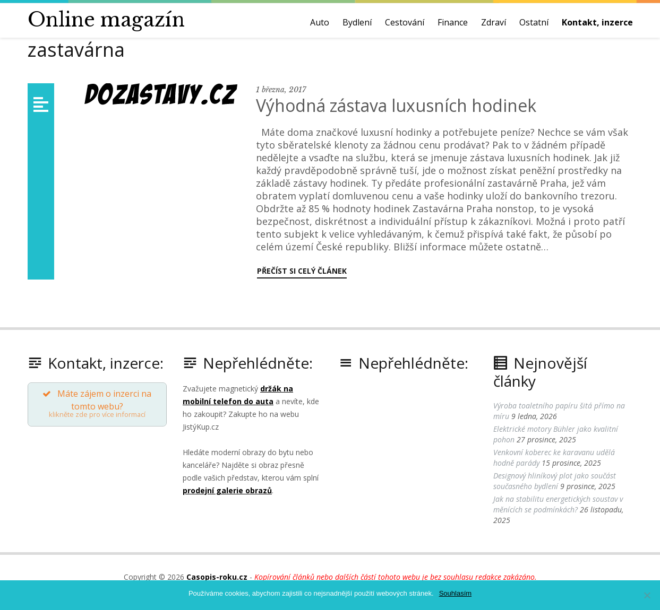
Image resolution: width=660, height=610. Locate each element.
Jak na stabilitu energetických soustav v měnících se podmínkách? (558, 504)
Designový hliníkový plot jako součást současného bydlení (554, 480)
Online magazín (106, 20)
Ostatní (533, 22)
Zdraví (493, 22)
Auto (319, 22)
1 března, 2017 (281, 89)
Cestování (404, 22)
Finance (453, 22)
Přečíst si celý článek (302, 271)
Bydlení (357, 22)
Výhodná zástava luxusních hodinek (396, 105)
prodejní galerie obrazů (227, 490)
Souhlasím (455, 593)
